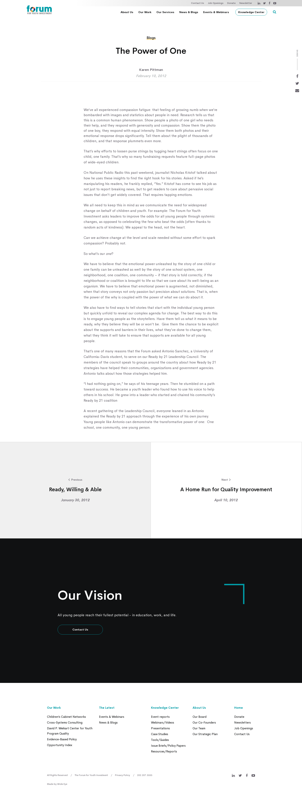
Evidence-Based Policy (62, 739)
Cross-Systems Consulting (64, 722)
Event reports (160, 717)
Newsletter (245, 3)
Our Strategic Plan (205, 734)
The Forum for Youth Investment (91, 775)
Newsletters (242, 722)
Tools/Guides (160, 740)
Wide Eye (62, 784)
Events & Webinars (216, 12)
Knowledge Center (251, 12)
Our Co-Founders (204, 722)
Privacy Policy (122, 775)
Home (238, 707)
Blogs (151, 38)
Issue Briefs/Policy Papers (168, 745)
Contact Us (197, 3)
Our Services (165, 12)
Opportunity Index (59, 745)
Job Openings (215, 3)
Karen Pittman (151, 70)
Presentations (160, 728)
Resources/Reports (164, 751)
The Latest (106, 707)
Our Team (199, 728)
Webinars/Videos (162, 722)
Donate (231, 3)
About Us (127, 12)
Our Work (144, 12)
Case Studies (159, 734)
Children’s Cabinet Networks (66, 717)
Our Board (199, 717)
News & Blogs (188, 12)
